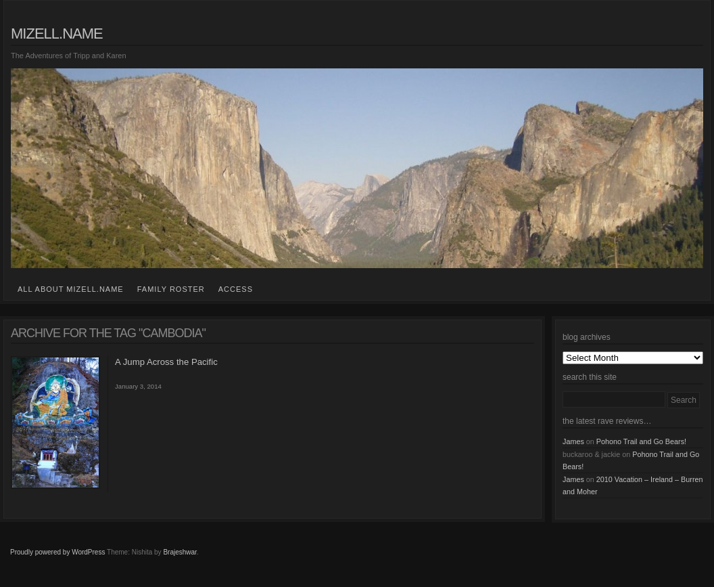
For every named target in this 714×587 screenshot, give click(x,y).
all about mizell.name (71, 289)
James (573, 441)
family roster (171, 289)
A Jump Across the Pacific (166, 362)
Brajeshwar (179, 552)
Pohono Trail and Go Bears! (641, 441)
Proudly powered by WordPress (57, 552)
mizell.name (57, 33)
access (235, 289)
